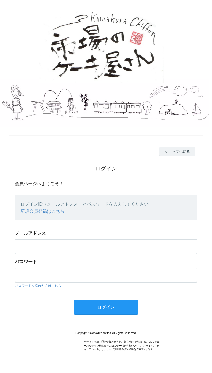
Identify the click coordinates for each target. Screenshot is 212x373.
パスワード (26, 261)
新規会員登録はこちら (42, 211)
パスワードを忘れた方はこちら (38, 286)
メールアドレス (30, 233)
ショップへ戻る (177, 152)
